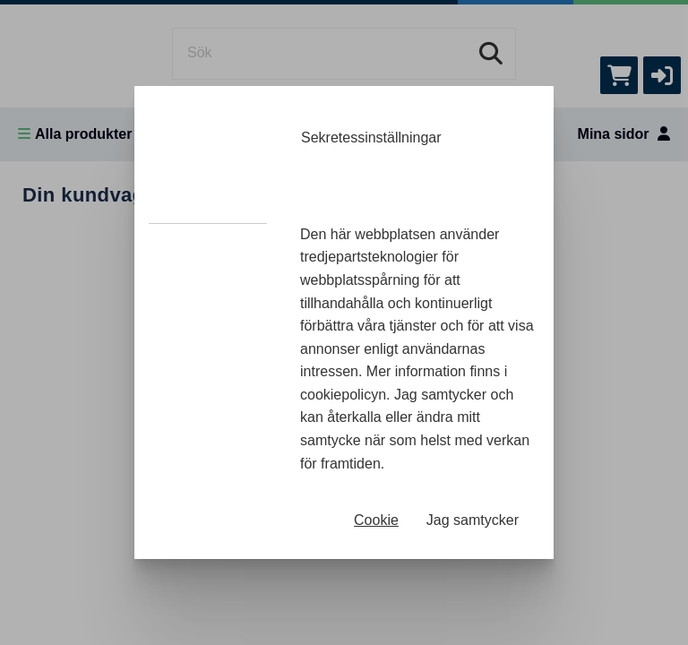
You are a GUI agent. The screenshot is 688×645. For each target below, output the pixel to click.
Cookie (376, 520)
